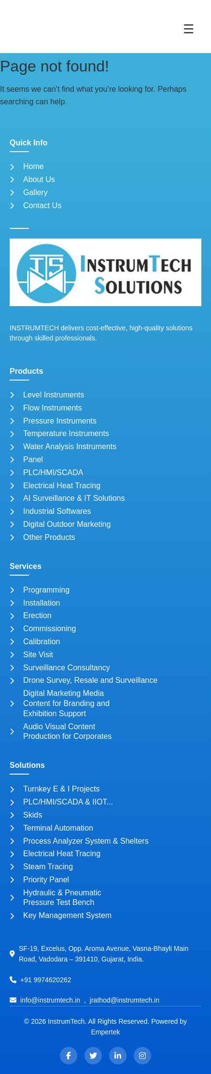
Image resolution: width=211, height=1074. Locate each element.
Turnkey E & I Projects (55, 789)
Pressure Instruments (53, 421)
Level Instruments (47, 395)
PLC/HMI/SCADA (46, 472)
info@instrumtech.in (50, 1000)
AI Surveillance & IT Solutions (67, 498)
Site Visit (31, 654)
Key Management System (61, 915)
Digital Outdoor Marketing (60, 524)
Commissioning (43, 628)
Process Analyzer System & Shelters (79, 841)
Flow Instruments (46, 408)
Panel (26, 459)
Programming (40, 590)
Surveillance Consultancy (60, 668)
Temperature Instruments (59, 433)
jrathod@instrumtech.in (124, 1000)
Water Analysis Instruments (63, 446)
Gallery (29, 192)
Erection (31, 615)
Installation (35, 603)
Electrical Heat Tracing (55, 485)
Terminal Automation (51, 828)
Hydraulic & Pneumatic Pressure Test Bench (55, 898)
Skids (26, 815)
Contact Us (35, 205)
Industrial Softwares (50, 511)
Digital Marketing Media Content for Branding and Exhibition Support (60, 703)
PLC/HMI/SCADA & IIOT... (61, 802)
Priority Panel (39, 880)
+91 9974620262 (45, 980)
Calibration (35, 641)
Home (27, 166)
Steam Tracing (41, 866)
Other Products (42, 537)
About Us (32, 179)
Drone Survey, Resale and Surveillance (83, 680)
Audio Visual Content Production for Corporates (61, 731)
